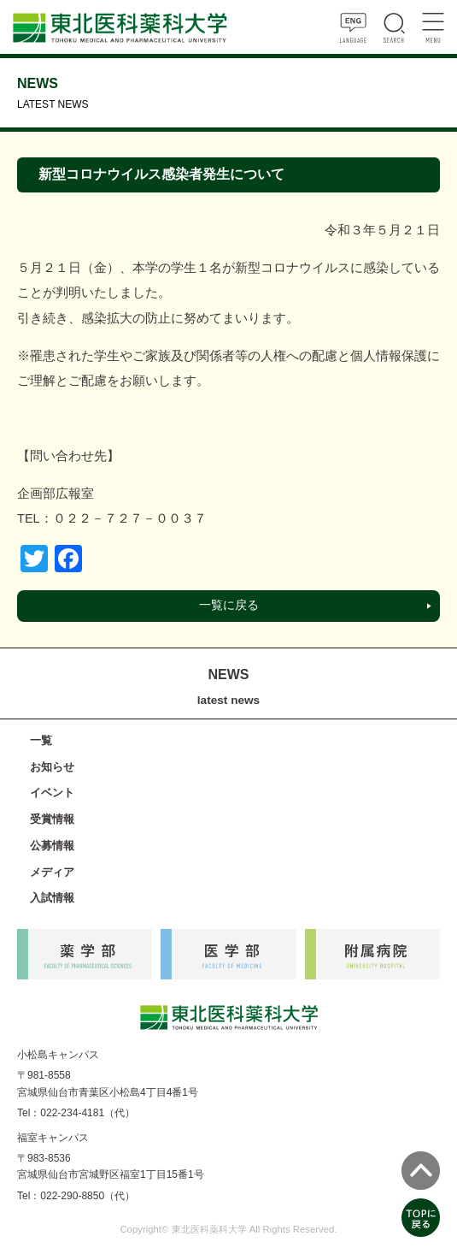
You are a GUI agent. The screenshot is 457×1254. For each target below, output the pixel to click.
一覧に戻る (229, 605)
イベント (52, 792)
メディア (52, 872)
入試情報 (52, 897)
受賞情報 (52, 819)
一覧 (41, 740)
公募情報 (52, 845)
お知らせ (52, 766)
